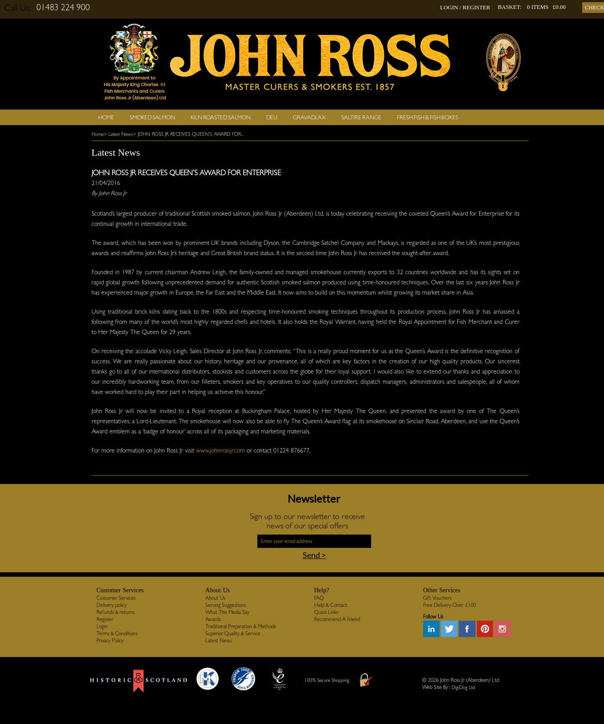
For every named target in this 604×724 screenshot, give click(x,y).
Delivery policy (111, 605)
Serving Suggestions (225, 605)
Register (104, 619)
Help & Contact (330, 605)
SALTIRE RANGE (361, 117)
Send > (314, 555)
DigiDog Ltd (463, 687)
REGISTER (476, 7)
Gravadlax (309, 117)
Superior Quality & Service (232, 633)
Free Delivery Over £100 (449, 605)
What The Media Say (227, 612)
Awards (213, 619)
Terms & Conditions (116, 633)
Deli (271, 117)
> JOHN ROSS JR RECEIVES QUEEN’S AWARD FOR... (188, 134)
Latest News (218, 640)
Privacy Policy (110, 640)
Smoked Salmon (152, 117)
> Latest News (118, 134)
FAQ (319, 598)
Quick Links (326, 612)
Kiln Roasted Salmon (221, 117)
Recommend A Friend (337, 619)
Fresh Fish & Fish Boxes (427, 117)
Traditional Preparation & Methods (240, 626)
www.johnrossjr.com (220, 450)
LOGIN (449, 7)
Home (106, 117)
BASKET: (510, 7)
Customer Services (116, 598)
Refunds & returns (115, 612)
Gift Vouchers (437, 598)
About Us (215, 598)
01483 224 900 (63, 7)
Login (102, 626)
